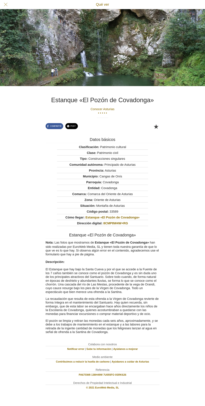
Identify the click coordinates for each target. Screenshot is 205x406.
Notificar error (75, 349)
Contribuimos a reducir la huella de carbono (83, 361)
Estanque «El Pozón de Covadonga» (112, 217)
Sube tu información (98, 349)
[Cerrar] (5, 4)
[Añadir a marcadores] (156, 126)
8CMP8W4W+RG (115, 223)
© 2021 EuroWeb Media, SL (102, 387)
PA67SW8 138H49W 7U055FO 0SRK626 (102, 374)
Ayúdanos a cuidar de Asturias (130, 361)
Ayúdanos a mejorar (125, 349)
